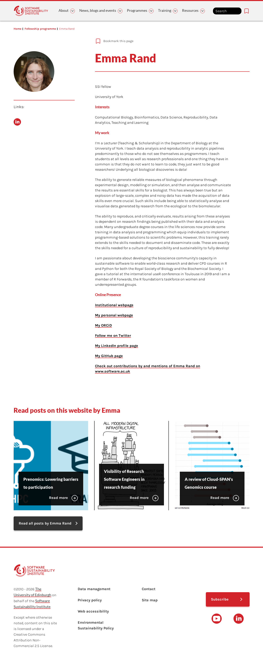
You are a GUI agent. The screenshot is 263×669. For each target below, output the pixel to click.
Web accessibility (93, 611)
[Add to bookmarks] (165, 41)
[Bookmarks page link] (246, 11)
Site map (150, 600)
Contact (148, 589)
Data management (94, 589)
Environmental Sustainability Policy (96, 625)
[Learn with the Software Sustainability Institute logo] (31, 10)
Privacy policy (90, 600)
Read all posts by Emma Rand (45, 523)
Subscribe (220, 599)
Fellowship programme (40, 28)
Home (17, 28)
